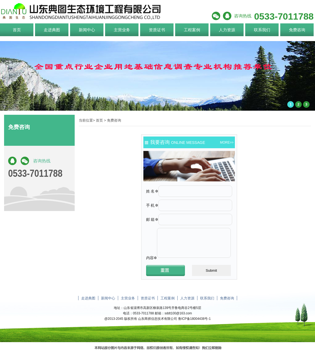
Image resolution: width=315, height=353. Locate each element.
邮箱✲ (152, 219)
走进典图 (52, 29)
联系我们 (262, 29)
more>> (227, 142)
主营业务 (122, 29)
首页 (17, 29)
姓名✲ (152, 191)
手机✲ (152, 205)
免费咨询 (297, 29)
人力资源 (227, 29)
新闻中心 (87, 29)
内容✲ (151, 258)
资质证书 (157, 29)
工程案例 (192, 29)
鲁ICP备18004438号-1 (194, 319)
